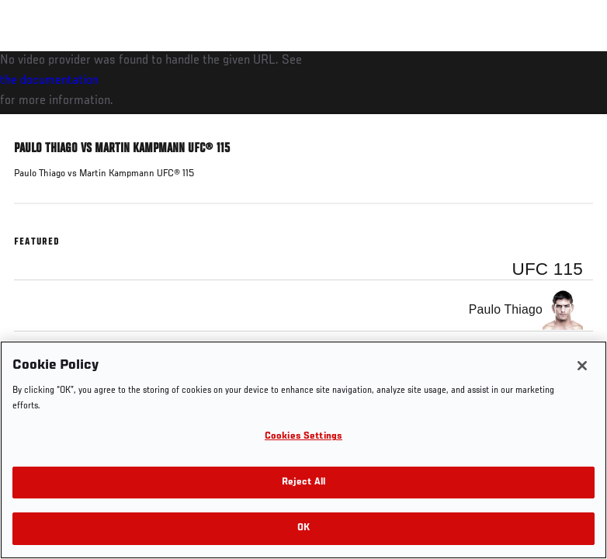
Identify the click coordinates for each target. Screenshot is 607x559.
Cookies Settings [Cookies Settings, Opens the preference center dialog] (303, 437)
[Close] (582, 366)
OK (303, 528)
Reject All (303, 482)
